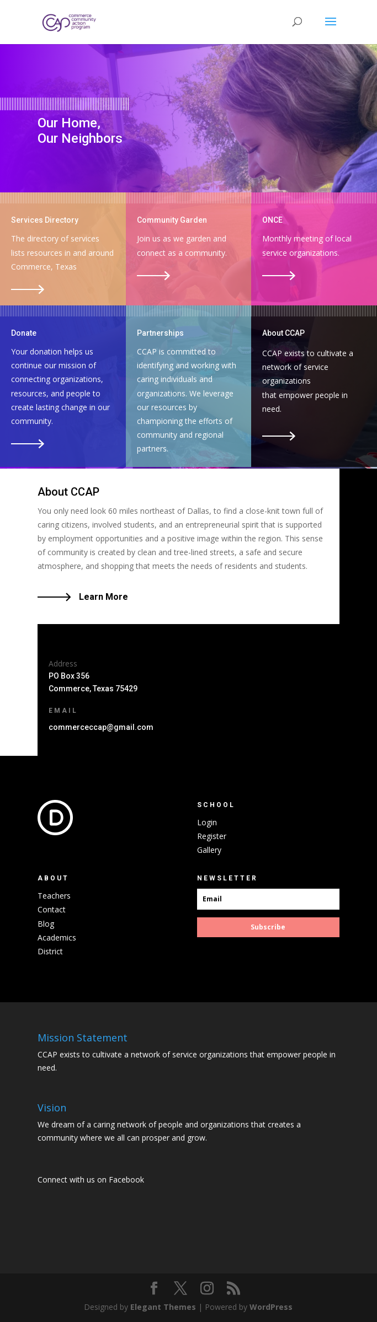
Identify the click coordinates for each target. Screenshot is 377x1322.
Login (207, 822)
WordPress (271, 1307)
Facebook (126, 1179)
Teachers (54, 895)
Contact (52, 909)
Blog (46, 923)
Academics (57, 937)
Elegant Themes (163, 1307)
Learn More (103, 597)
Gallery (209, 850)
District (50, 951)
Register (211, 836)
